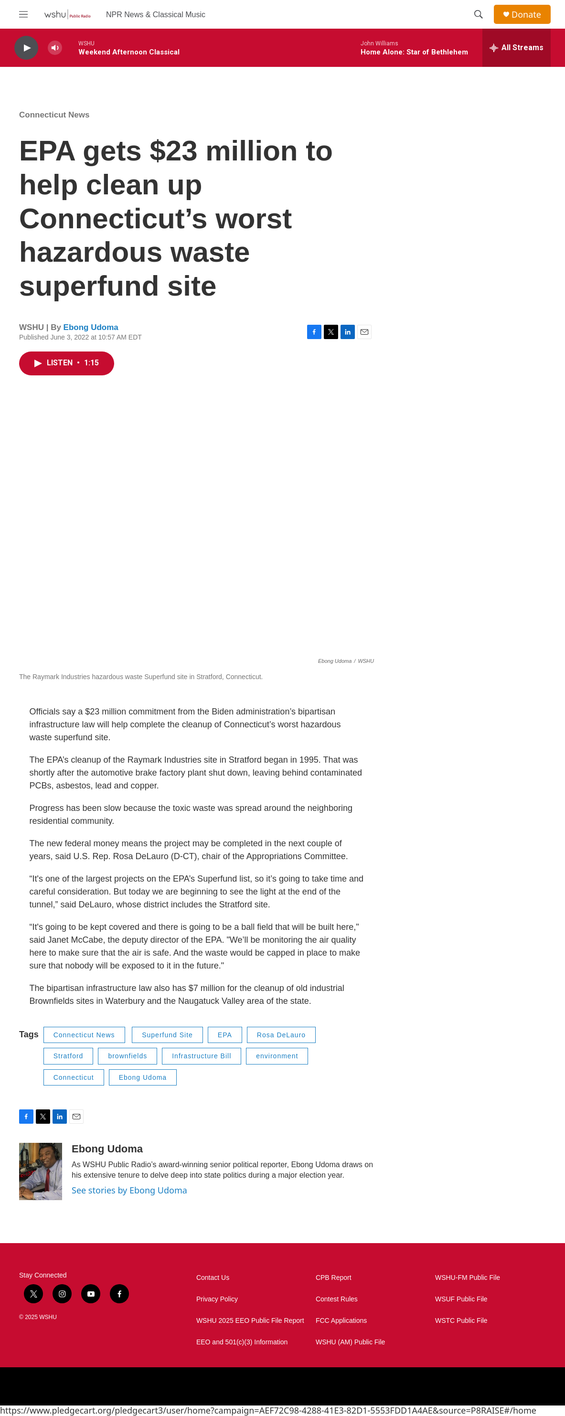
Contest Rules (337, 1299)
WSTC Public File (461, 1320)
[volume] (55, 48)
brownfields (127, 1056)
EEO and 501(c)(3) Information (242, 1342)
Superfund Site (167, 1035)
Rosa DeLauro (281, 1035)
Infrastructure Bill (201, 1056)
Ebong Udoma (91, 327)
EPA (225, 1035)
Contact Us (212, 1277)
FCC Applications (341, 1320)
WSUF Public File (461, 1299)
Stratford (68, 1056)
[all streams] (516, 48)
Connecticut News (54, 114)
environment (277, 1056)
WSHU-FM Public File (467, 1277)
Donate (526, 15)
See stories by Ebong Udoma (129, 1190)
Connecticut (73, 1077)
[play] (26, 48)
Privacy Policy (217, 1299)
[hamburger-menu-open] (23, 14)
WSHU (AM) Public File (350, 1342)
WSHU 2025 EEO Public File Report (250, 1320)
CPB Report (334, 1277)
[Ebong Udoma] (40, 1171)
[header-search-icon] (478, 14)
